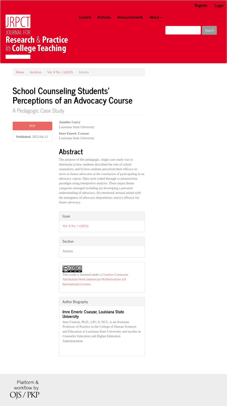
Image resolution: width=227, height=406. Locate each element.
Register (201, 5)
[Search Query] (183, 30)
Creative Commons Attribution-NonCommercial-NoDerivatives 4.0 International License (95, 279)
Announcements (130, 16)
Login (219, 5)
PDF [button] (32, 126)
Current (85, 16)
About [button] (156, 16)
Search (209, 30)
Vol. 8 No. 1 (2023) (60, 72)
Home (20, 72)
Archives (104, 16)
